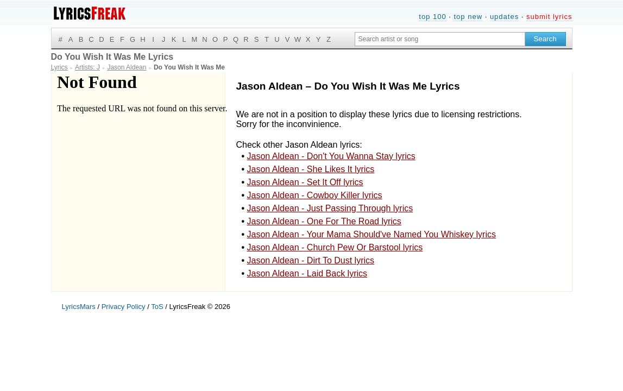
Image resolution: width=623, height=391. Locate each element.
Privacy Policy (124, 306)
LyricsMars (79, 306)
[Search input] (440, 39)
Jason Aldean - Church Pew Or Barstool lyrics (335, 247)
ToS (157, 306)
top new (468, 16)
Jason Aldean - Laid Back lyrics (307, 273)
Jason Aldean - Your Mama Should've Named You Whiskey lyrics (371, 234)
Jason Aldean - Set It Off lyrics (305, 182)
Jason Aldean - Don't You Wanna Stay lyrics (331, 156)
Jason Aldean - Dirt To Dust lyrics (310, 260)
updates (504, 16)
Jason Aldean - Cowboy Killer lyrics (314, 195)
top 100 (432, 16)
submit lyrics (549, 16)
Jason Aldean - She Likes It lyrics (311, 169)
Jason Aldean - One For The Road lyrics (324, 221)
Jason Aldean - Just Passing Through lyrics (330, 208)
